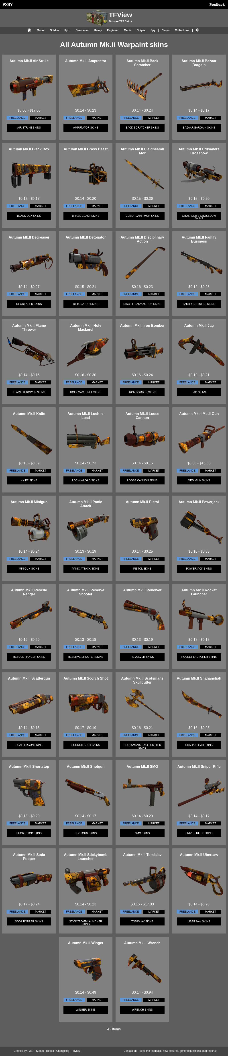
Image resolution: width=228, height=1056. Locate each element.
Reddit (50, 1050)
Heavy (98, 30)
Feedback (217, 4)
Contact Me (130, 1050)
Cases (165, 30)
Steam (40, 1050)
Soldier (54, 30)
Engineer (112, 30)
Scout (41, 30)
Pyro (67, 30)
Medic (128, 30)
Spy (153, 30)
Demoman (82, 30)
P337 (7, 4)
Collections (182, 30)
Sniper (141, 30)
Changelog (62, 1050)
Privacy (75, 1050)
